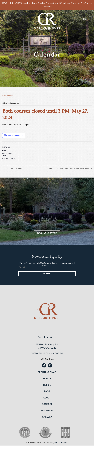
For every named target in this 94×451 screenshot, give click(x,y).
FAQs (47, 391)
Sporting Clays (47, 372)
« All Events (7, 96)
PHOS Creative (60, 443)
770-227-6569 (47, 359)
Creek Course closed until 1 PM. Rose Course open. (68, 168)
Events (47, 379)
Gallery (47, 417)
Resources (47, 411)
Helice (47, 385)
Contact (47, 404)
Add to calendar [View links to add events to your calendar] (14, 135)
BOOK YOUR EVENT (47, 233)
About (47, 398)
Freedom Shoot (15, 168)
